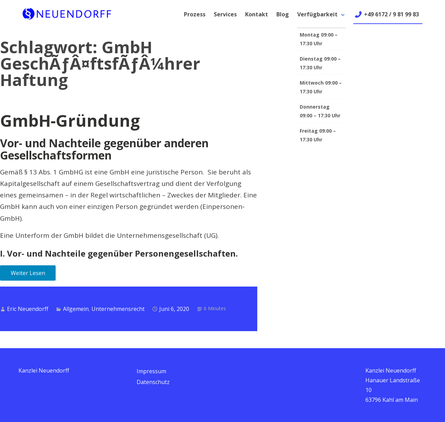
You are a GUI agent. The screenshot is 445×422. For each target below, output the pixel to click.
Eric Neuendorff (27, 309)
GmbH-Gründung (70, 120)
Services (225, 14)
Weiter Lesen (28, 273)
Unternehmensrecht (118, 309)
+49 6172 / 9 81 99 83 (391, 14)
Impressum (151, 371)
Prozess (194, 14)
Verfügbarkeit (317, 14)
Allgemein (76, 309)
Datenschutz (153, 382)
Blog (282, 14)
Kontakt (256, 14)
